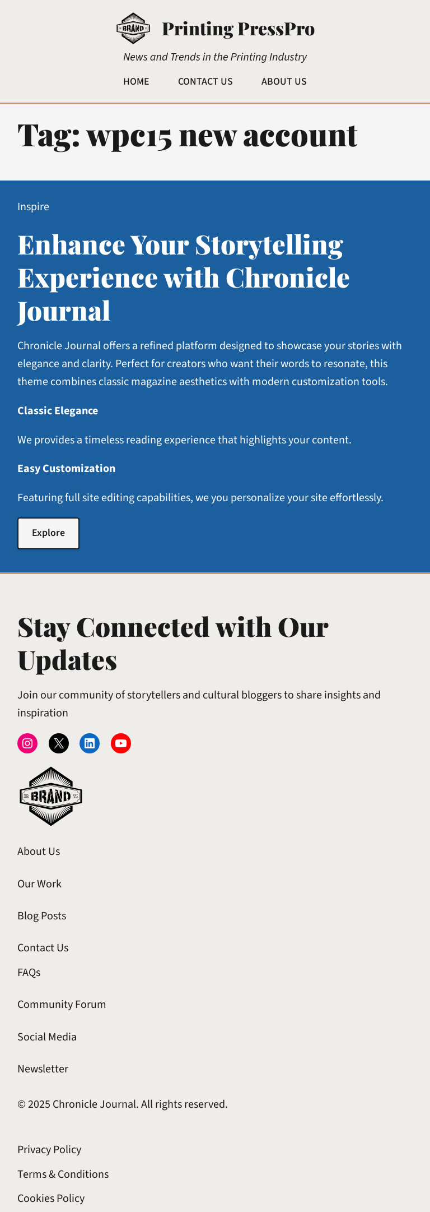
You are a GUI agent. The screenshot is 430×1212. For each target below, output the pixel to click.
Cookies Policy (51, 1198)
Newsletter (42, 1069)
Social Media (47, 1037)
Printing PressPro (238, 28)
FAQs (28, 972)
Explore (48, 533)
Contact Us (42, 948)
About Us (38, 851)
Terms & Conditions (63, 1174)
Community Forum (61, 1004)
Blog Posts (41, 916)
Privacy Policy (49, 1150)
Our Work (39, 884)
